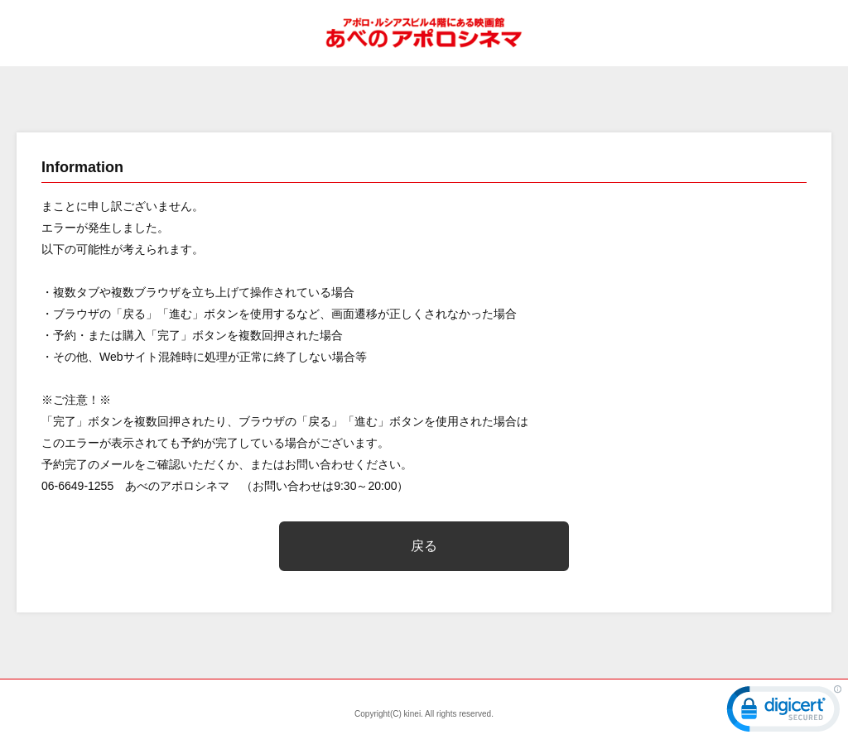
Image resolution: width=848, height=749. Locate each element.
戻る (424, 546)
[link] (784, 712)
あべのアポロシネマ (424, 33)
